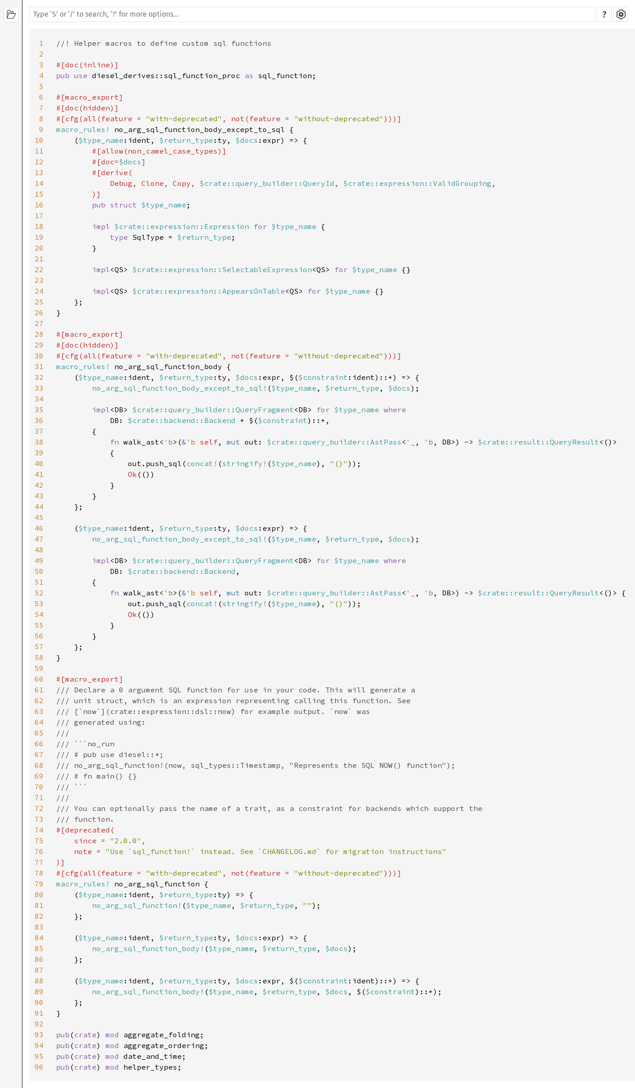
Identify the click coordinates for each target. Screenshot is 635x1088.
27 (39, 323)
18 (39, 226)
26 (39, 312)
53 (39, 603)
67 (39, 754)
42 (39, 484)
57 (39, 646)
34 (39, 398)
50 (39, 571)
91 (39, 1013)
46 (39, 528)
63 (39, 711)
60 (39, 678)
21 (39, 258)
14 (39, 183)
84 (39, 937)
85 (39, 948)
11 (39, 150)
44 (39, 506)
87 (39, 969)
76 (39, 851)
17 (39, 215)
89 (39, 991)
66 (39, 743)
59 (39, 668)
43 (39, 495)
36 (39, 420)
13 (39, 172)
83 (39, 926)
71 (39, 797)
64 (39, 722)
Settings (620, 14)
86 (39, 959)
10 (39, 140)
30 (39, 355)
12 (39, 161)
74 (39, 829)
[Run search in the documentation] (312, 14)
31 (39, 366)
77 (39, 862)
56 (39, 635)
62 (39, 700)
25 (39, 301)
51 (39, 581)
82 (39, 916)
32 (39, 377)
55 (39, 625)
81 (39, 905)
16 (39, 204)
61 (39, 689)
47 (39, 538)
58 (39, 657)
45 (39, 517)
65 (39, 732)
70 (39, 786)
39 (39, 452)
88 (39, 980)
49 (39, 560)
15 (39, 193)
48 (39, 549)
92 (39, 1023)
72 (39, 808)
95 (39, 1056)
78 (39, 872)
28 (39, 334)
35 (39, 409)
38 (39, 441)
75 (39, 840)
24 (39, 290)
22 (39, 269)
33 (39, 387)
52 (39, 592)
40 (39, 463)
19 (39, 237)
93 (39, 1034)
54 (39, 614)
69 (39, 775)
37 (39, 431)
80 (39, 894)
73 (39, 819)
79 (39, 883)
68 (39, 765)
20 (39, 247)
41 (39, 474)
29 (39, 344)
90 (39, 1002)
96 (39, 1066)
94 (39, 1045)
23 (39, 280)
